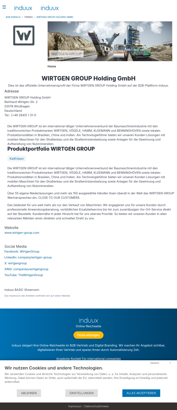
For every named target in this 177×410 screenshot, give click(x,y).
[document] (88, 377)
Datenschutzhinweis (97, 406)
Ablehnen (29, 393)
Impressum (75, 406)
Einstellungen (82, 393)
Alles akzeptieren (141, 393)
